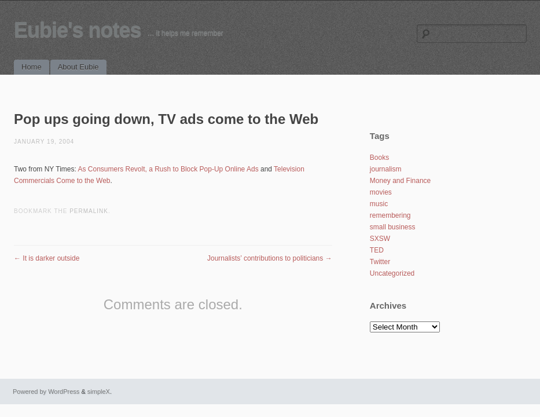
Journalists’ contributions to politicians (269, 258)
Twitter (380, 262)
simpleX (98, 391)
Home (31, 67)
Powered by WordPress (46, 391)
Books (379, 157)
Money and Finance (400, 181)
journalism (386, 169)
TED (377, 250)
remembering (390, 215)
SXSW (380, 239)
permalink (88, 211)
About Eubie (78, 67)
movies (381, 192)
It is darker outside (46, 258)
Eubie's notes (77, 30)
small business (393, 227)
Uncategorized (392, 273)
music (379, 204)
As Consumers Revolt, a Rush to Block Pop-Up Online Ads (168, 169)
